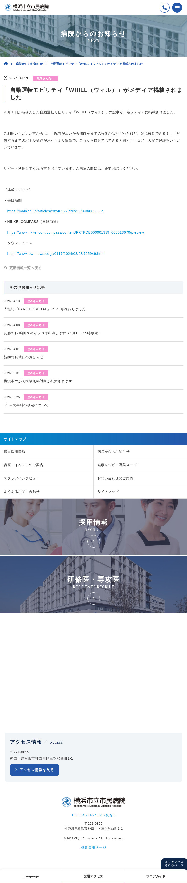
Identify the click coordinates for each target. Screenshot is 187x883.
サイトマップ (108, 492)
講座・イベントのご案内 (23, 465)
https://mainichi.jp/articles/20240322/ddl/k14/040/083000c (55, 211)
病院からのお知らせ (29, 64)
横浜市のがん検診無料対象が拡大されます (38, 381)
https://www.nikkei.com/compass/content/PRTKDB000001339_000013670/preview (75, 232)
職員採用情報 (14, 451)
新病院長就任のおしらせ (23, 357)
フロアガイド (155, 876)
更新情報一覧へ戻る (25, 268)
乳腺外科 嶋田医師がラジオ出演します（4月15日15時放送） (53, 333)
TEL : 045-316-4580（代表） (93, 815)
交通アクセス (93, 876)
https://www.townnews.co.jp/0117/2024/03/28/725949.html (55, 254)
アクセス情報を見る (36, 770)
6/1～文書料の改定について (26, 405)
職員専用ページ (93, 847)
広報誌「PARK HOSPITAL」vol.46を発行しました (45, 309)
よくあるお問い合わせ (22, 492)
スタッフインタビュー (22, 478)
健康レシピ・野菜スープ (117, 465)
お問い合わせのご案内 (115, 478)
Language (31, 876)
